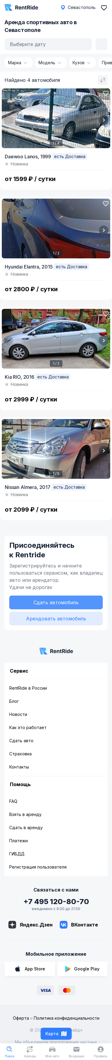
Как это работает (28, 727)
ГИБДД (16, 853)
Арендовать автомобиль (56, 619)
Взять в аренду (25, 814)
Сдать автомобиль (56, 602)
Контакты (19, 766)
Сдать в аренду (26, 827)
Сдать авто (21, 740)
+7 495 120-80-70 (56, 901)
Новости (18, 714)
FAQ (13, 801)
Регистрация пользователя (38, 866)
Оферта (21, 1018)
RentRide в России (28, 688)
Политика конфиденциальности (66, 1018)
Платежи (18, 840)
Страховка (20, 753)
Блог (14, 701)
